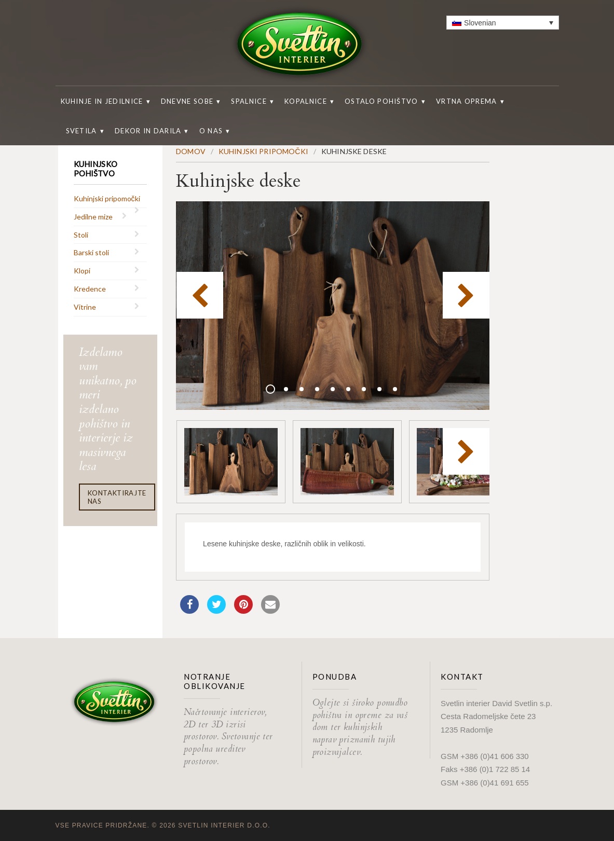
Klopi (82, 270)
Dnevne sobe (187, 101)
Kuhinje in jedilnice (102, 101)
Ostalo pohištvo (381, 101)
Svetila (81, 131)
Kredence (90, 288)
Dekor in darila (148, 131)
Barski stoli (91, 252)
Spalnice (248, 101)
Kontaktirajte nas (117, 497)
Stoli (81, 234)
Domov (191, 151)
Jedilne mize (93, 216)
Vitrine (85, 306)
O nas (211, 131)
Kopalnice (305, 101)
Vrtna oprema (466, 101)
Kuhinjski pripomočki (107, 198)
